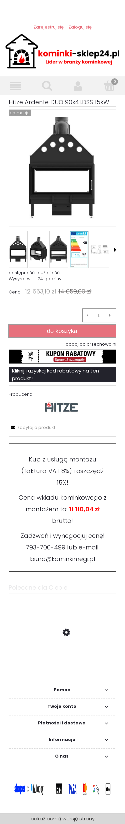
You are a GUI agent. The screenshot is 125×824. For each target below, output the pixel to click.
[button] (115, 249)
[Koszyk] (109, 85)
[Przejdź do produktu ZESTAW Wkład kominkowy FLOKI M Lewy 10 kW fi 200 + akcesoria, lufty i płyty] (62, 664)
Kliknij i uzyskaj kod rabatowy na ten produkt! (55, 374)
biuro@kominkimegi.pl (62, 559)
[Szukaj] (47, 85)
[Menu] (15, 86)
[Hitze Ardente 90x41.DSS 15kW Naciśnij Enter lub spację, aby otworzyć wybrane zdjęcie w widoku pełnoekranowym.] (62, 168)
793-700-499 (45, 547)
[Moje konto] (78, 86)
